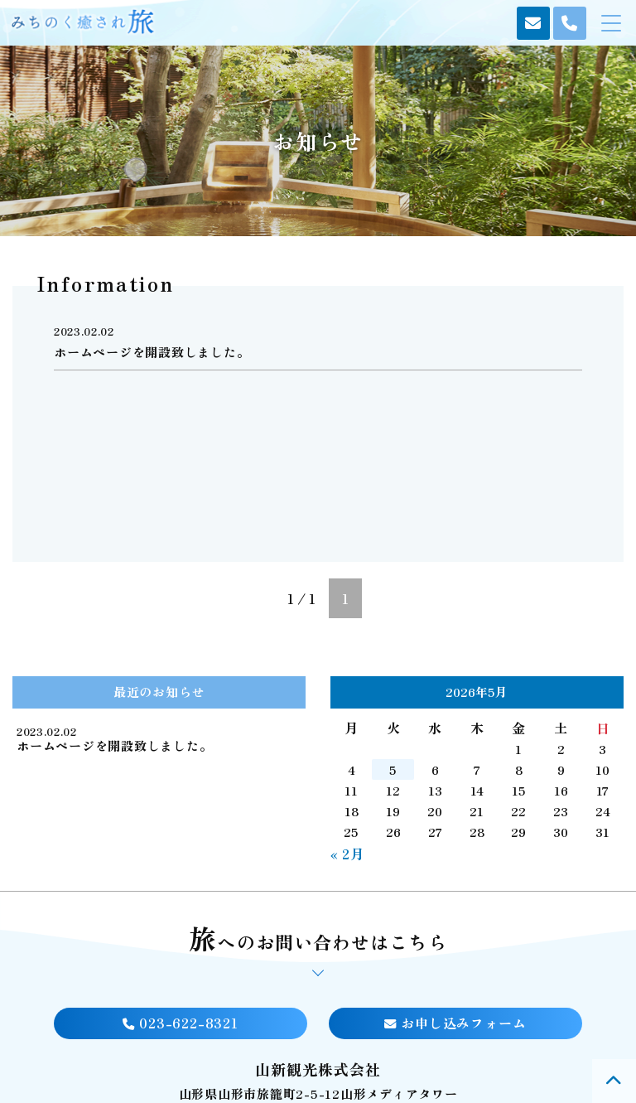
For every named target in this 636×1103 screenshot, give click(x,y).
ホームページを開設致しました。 (114, 745)
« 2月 (347, 854)
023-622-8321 (180, 1023)
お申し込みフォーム (455, 1023)
